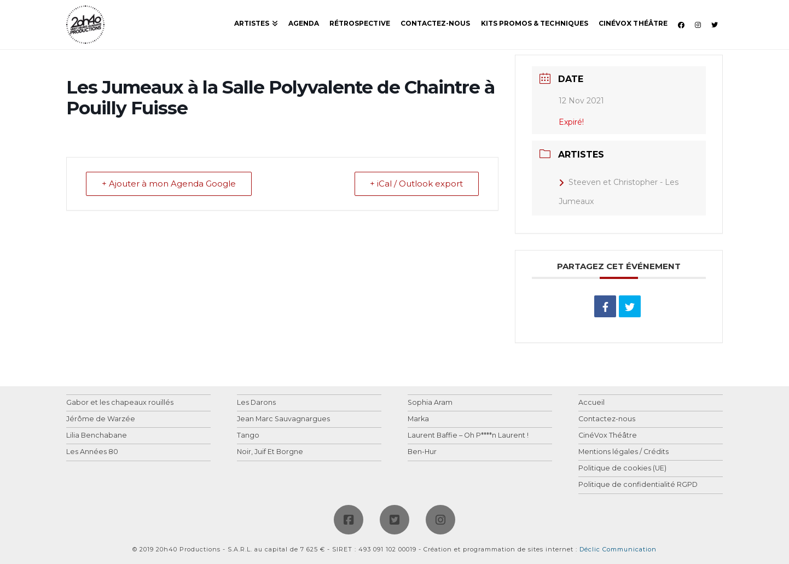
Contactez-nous (606, 419)
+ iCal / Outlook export (416, 184)
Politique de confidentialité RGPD (638, 485)
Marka (418, 419)
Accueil (591, 402)
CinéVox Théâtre (607, 435)
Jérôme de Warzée (100, 419)
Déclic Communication (618, 549)
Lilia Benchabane (96, 435)
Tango (248, 435)
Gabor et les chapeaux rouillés (119, 402)
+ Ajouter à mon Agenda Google (169, 184)
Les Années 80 (92, 452)
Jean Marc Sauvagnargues (283, 419)
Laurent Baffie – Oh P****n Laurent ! (468, 435)
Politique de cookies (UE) (622, 468)
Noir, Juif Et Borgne (270, 452)
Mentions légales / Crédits (623, 452)
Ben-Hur (422, 452)
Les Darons (256, 402)
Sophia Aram (430, 402)
